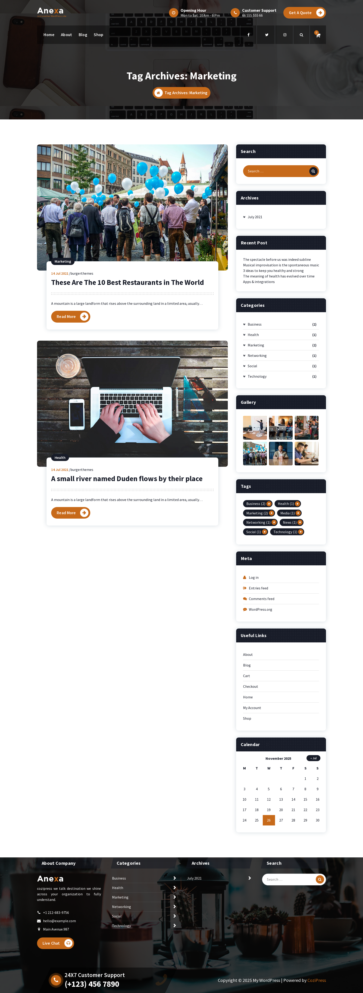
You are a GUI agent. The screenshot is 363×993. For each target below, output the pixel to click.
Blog (83, 34)
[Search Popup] (301, 34)
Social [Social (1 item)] (253, 603)
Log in (254, 649)
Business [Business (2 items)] (255, 575)
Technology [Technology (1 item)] (285, 603)
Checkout (250, 758)
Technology (257, 447)
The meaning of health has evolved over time (279, 347)
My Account (252, 779)
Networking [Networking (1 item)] (258, 593)
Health (60, 528)
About (66, 34)
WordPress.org (260, 681)
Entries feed (258, 659)
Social (252, 437)
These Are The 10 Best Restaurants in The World (127, 353)
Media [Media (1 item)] (287, 584)
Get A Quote (306, 13)
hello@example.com (59, 930)
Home (49, 34)
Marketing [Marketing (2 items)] (257, 584)
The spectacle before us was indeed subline (277, 331)
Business (255, 395)
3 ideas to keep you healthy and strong (273, 342)
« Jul (313, 829)
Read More (66, 388)
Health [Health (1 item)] (286, 575)
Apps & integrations (259, 353)
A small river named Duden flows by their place (127, 549)
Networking (257, 427)
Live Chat (57, 953)
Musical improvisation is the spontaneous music (281, 336)
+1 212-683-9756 (56, 922)
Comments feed (261, 670)
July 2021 (255, 288)
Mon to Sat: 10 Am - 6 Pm (200, 15)
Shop (98, 34)
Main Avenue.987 (56, 938)
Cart (246, 747)
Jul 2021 (60, 344)
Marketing (63, 332)
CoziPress (316, 980)
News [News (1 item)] (290, 593)
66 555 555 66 (252, 15)
